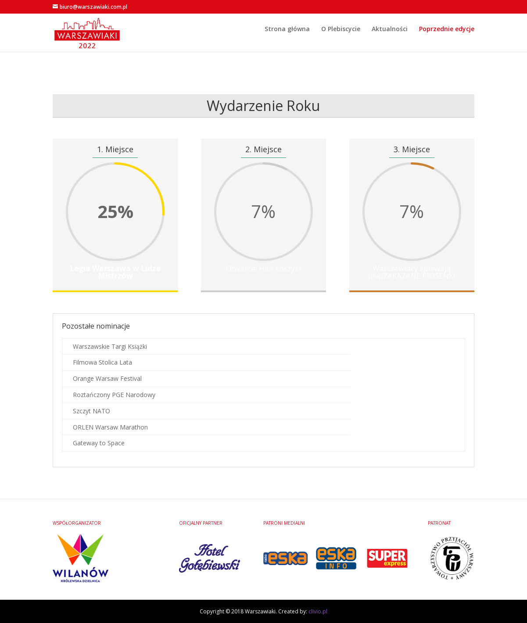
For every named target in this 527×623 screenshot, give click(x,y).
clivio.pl (317, 611)
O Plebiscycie (340, 40)
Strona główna (287, 40)
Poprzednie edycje (446, 40)
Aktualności (390, 40)
